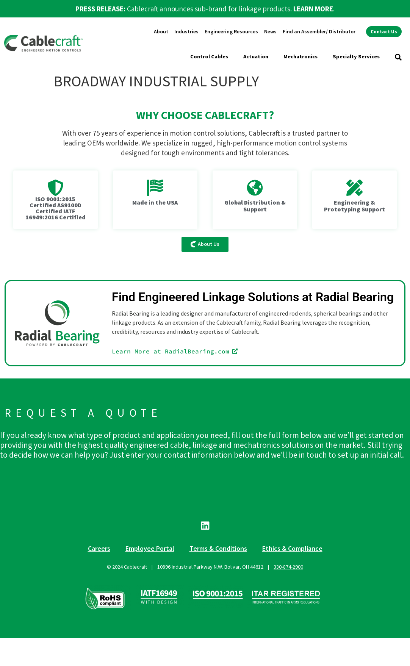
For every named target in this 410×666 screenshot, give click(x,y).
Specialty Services (356, 56)
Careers (99, 548)
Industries (186, 31)
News (270, 31)
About (161, 31)
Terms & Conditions (218, 548)
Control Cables (209, 56)
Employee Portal (149, 548)
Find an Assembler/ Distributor (319, 31)
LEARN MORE (313, 8)
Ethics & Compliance (292, 548)
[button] (398, 57)
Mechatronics (300, 56)
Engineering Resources (231, 31)
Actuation (255, 56)
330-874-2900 (288, 566)
